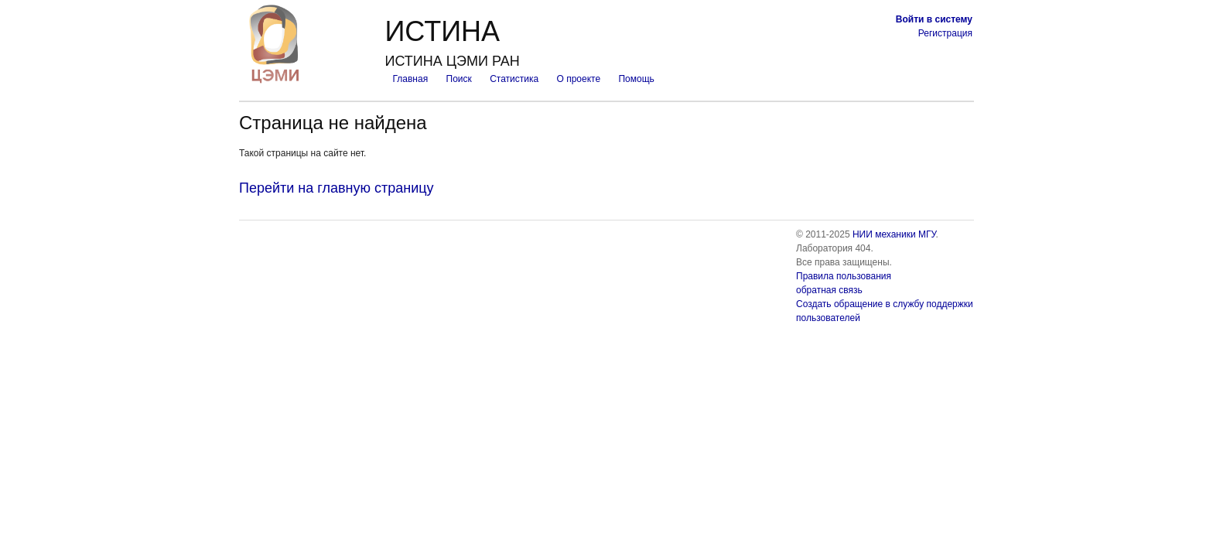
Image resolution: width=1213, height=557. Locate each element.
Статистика (514, 78)
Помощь (636, 78)
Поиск (459, 78)
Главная (410, 78)
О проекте (579, 78)
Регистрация (945, 33)
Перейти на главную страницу (336, 188)
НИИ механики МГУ (894, 234)
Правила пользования (843, 276)
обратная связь (829, 290)
